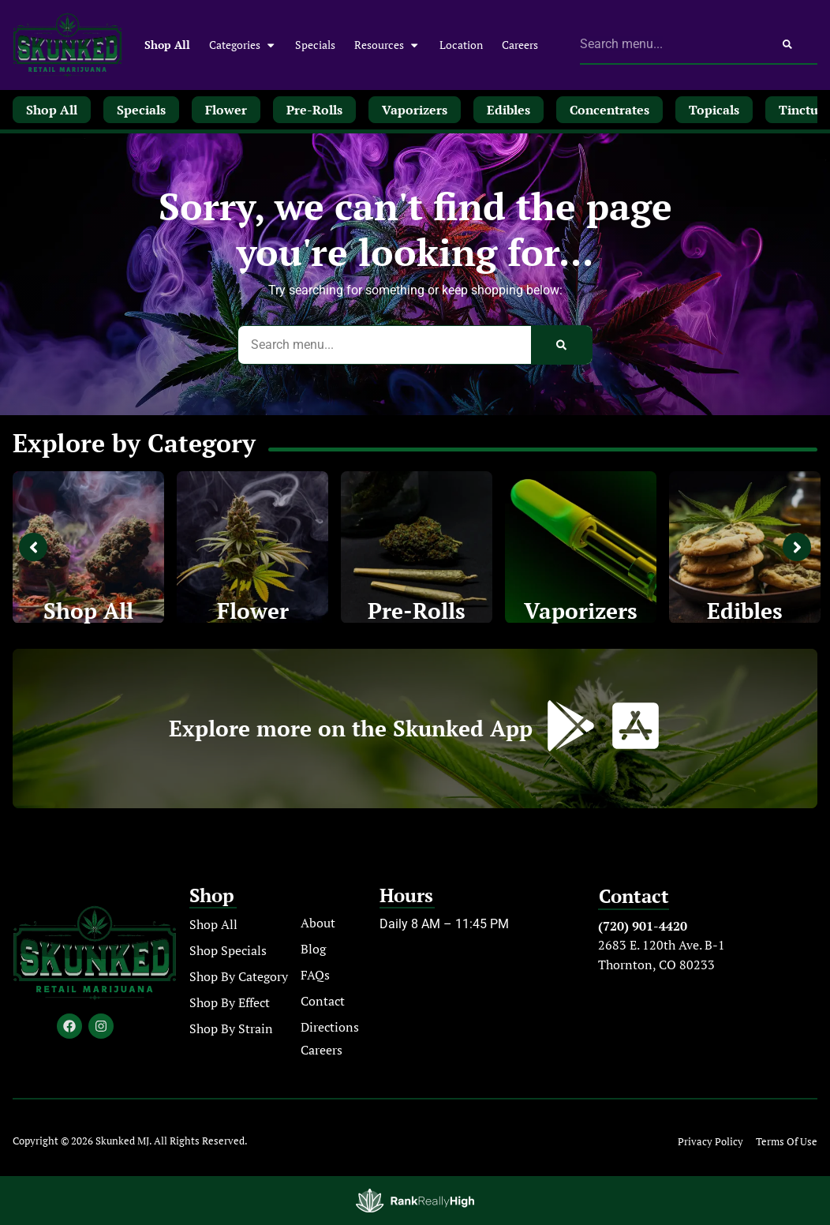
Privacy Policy (710, 1141)
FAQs (315, 974)
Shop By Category (238, 976)
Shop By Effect (229, 1002)
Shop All (167, 44)
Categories (242, 45)
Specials (315, 44)
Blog (313, 948)
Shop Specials (228, 950)
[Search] (787, 44)
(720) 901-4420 (642, 926)
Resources (387, 45)
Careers (520, 44)
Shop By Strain (231, 1028)
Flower (253, 610)
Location (461, 44)
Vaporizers (580, 610)
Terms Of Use (786, 1141)
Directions (330, 1027)
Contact (323, 1001)
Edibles (745, 610)
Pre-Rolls (416, 610)
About (318, 922)
